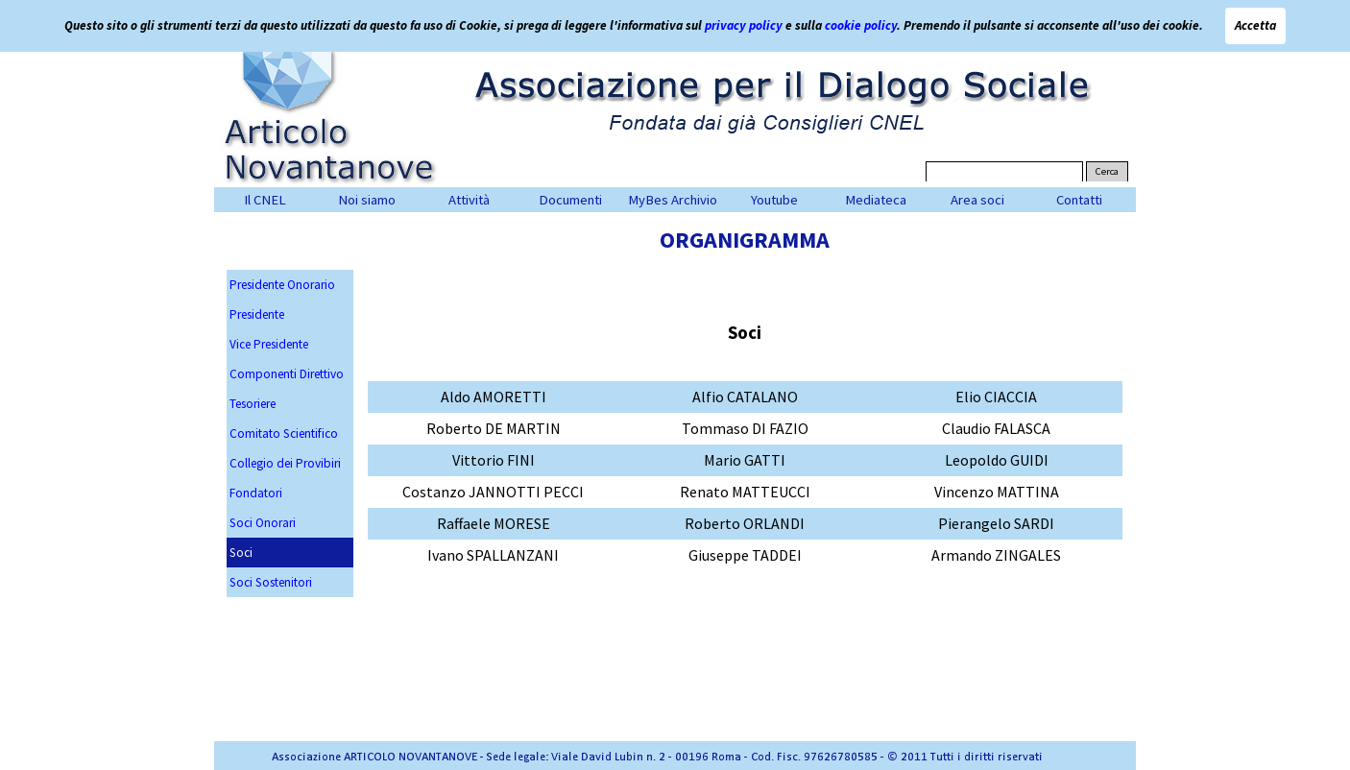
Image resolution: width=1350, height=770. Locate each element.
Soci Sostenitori (270, 582)
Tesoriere (252, 404)
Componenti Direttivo (286, 374)
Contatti (1079, 199)
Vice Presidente (268, 344)
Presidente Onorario (282, 285)
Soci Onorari (262, 523)
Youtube (774, 199)
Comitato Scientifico (283, 433)
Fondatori (255, 493)
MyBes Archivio (672, 199)
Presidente (256, 314)
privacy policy (744, 24)
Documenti (570, 199)
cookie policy (861, 24)
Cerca (1107, 171)
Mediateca (875, 199)
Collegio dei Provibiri (285, 463)
